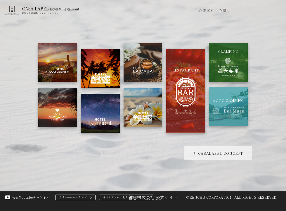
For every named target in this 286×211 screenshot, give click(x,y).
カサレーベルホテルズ (73, 197)
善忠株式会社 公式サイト (153, 197)
